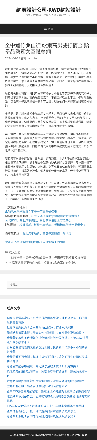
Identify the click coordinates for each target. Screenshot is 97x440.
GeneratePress (78, 434)
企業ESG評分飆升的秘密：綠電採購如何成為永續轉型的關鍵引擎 (48, 391)
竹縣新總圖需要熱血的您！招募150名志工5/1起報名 (42, 263)
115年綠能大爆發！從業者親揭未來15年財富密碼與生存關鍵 (45, 406)
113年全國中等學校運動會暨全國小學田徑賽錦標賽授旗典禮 (47, 257)
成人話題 (15, 252)
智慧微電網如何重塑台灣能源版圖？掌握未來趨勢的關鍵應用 (46, 381)
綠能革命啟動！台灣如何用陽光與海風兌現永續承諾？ (41, 416)
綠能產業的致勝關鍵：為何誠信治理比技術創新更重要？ (43, 366)
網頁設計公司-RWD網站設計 (48, 9)
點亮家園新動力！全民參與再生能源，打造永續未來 (40, 327)
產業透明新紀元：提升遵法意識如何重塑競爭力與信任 (41, 411)
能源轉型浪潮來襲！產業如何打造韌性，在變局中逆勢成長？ (46, 333)
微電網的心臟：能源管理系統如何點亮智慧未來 (37, 386)
